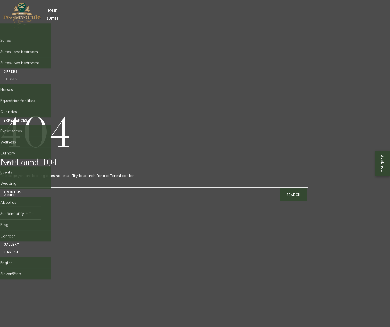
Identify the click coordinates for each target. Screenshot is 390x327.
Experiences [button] (15, 132)
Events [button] (10, 181)
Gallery (11, 280)
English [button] (11, 287)
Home (52, 11)
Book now (382, 163)
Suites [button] (52, 18)
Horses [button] (10, 83)
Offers (10, 75)
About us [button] (12, 219)
